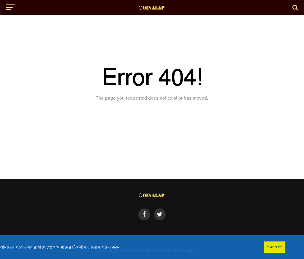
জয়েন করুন (274, 246)
